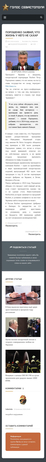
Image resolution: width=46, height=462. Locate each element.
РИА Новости (11, 86)
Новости (27, 41)
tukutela (9, 409)
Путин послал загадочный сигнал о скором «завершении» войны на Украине (21, 342)
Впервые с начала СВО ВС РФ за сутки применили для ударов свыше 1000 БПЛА (22, 378)
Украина (35, 41)
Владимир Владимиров (18, 44)
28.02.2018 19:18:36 (12, 41)
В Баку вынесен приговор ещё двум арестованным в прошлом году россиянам (21, 309)
